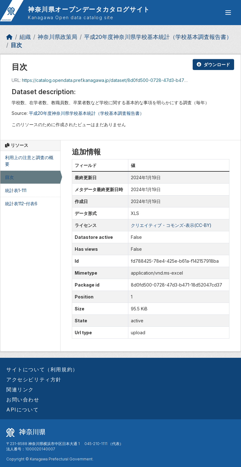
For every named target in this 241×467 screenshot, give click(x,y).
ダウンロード (213, 64)
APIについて (22, 409)
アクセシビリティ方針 (34, 379)
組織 (25, 37)
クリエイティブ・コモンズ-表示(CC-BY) (171, 225)
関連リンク (20, 389)
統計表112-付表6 (21, 203)
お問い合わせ (23, 399)
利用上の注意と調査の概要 (29, 161)
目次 (16, 45)
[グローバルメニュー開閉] (228, 12)
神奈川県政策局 (57, 37)
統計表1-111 (15, 190)
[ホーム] (9, 37)
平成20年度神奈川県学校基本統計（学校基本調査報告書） (158, 37)
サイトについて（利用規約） (42, 369)
